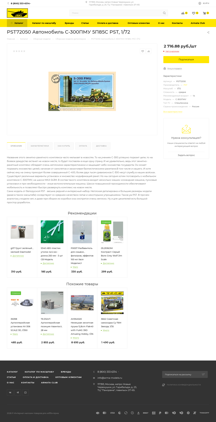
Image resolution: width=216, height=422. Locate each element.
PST (185, 85)
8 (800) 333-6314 (107, 372)
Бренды (66, 372)
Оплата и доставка (36, 377)
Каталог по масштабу (39, 372)
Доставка (101, 146)
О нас (10, 382)
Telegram (18, 392)
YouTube (25, 392)
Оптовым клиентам (68, 377)
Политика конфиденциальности (184, 385)
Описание (16, 146)
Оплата (83, 146)
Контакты (27, 382)
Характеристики (40, 146)
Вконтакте (10, 392)
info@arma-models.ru (110, 377)
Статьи (11, 377)
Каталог (12, 372)
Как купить (64, 146)
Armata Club (49, 382)
